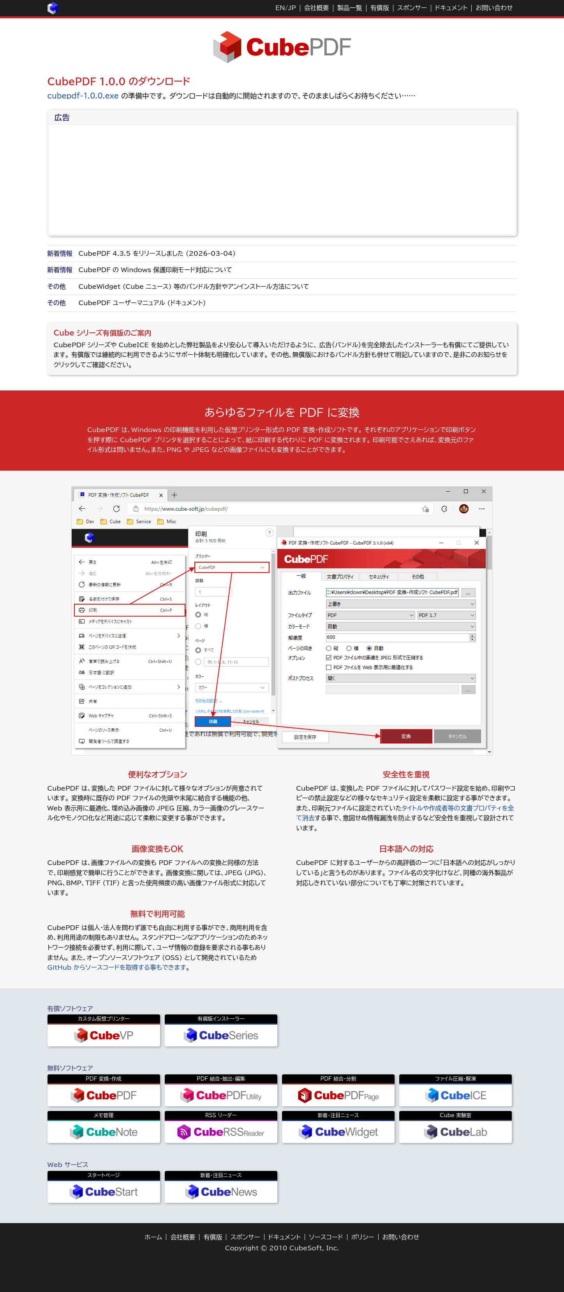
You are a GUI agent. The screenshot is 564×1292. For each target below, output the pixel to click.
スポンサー (412, 8)
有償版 (379, 8)
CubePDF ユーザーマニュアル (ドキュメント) (142, 303)
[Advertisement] (282, 179)
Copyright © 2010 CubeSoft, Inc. (282, 1248)
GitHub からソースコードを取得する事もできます (117, 967)
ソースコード (326, 1237)
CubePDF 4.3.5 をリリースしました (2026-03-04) (157, 253)
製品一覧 (349, 8)
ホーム (153, 1237)
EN (280, 8)
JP (292, 8)
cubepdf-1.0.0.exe (83, 95)
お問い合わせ (494, 8)
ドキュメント (451, 8)
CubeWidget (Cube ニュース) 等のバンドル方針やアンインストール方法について (194, 286)
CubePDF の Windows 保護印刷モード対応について (156, 270)
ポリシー (362, 1237)
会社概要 (316, 8)
